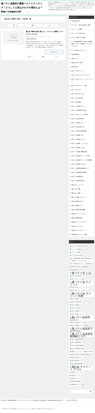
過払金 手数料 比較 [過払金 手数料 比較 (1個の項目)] (76, 381)
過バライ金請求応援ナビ (78, 180)
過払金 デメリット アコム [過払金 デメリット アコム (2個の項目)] (80, 368)
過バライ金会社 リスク (77, 122)
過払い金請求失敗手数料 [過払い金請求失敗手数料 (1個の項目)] (77, 363)
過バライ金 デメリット (77, 71)
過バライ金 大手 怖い (77, 94)
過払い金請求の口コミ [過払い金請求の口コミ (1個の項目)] (87, 354)
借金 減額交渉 (75, 54)
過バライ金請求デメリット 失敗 (80, 156)
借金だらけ (74, 58)
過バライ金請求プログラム (79, 164)
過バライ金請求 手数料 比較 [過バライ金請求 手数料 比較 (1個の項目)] (78, 345)
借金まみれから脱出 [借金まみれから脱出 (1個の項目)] (76, 266)
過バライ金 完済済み (77, 98)
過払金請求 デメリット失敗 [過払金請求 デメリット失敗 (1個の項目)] (78, 384)
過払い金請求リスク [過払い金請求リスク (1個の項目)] (76, 360)
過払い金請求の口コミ (77, 201)
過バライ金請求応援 (77, 176)
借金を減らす (75, 66)
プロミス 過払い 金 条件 (78, 37)
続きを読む (57, 51)
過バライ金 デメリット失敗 (79, 85)
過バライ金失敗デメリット (79, 139)
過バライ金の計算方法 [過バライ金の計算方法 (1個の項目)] (77, 275)
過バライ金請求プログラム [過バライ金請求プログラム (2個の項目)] (81, 329)
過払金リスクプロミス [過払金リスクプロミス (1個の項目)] (77, 378)
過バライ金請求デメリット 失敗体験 (81, 160)
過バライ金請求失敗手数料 (79, 172)
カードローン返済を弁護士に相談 (80, 25)
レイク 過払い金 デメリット (79, 50)
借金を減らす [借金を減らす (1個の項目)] (87, 266)
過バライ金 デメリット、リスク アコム (81, 80)
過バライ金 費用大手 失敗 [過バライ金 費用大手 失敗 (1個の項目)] (77, 348)
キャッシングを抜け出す (78, 33)
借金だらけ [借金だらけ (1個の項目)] (90, 263)
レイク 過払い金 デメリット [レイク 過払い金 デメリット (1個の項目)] (78, 263)
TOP (33, 400)
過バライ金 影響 (76, 102)
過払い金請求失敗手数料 (78, 209)
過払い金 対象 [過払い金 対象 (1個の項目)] (88, 351)
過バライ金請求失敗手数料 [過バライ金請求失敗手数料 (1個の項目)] (78, 339)
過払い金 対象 (75, 189)
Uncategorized (75, 21)
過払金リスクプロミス (77, 230)
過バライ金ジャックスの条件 (79, 114)
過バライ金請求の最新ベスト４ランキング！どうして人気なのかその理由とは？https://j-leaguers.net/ (23, 7)
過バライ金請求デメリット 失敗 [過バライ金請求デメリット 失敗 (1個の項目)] (79, 322)
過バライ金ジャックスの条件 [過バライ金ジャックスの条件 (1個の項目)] (78, 278)
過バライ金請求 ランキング (79, 143)
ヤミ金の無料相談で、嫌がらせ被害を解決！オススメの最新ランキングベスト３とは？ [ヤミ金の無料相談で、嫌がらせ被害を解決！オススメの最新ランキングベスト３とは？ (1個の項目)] (81, 259)
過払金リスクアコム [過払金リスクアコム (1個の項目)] (76, 375)
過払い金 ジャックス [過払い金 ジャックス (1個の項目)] (77, 351)
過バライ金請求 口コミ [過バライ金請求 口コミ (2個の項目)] (81, 318)
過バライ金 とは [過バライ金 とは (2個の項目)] (81, 273)
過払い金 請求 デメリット (78, 197)
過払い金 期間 (75, 193)
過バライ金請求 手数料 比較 (79, 151)
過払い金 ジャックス (77, 185)
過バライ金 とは (76, 89)
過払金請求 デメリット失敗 (79, 234)
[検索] (81, 391)
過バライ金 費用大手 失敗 (78, 110)
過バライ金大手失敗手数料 (79, 131)
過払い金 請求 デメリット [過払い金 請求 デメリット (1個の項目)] (77, 357)
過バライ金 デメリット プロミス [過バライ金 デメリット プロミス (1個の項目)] (79, 290)
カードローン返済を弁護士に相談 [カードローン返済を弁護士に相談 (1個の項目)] (79, 246)
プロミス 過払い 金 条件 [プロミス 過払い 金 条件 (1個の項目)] (77, 255)
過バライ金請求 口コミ (78, 147)
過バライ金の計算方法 (77, 118)
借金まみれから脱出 (77, 62)
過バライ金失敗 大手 (77, 135)
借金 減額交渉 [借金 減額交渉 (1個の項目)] (75, 269)
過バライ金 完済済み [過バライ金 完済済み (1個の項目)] (76, 307)
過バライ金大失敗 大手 (77, 127)
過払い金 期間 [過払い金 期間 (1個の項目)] (75, 354)
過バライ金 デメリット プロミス (80, 75)
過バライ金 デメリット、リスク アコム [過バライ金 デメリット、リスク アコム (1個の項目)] (80, 287)
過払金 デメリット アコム (78, 213)
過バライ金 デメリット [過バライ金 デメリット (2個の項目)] (80, 283)
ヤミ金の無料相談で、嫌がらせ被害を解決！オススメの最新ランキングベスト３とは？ (82, 44)
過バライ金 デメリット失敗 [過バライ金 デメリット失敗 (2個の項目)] (80, 294)
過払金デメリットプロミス (79, 222)
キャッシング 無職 (76, 29)
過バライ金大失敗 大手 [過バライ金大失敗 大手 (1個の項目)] (77, 301)
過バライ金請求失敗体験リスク (80, 168)
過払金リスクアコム (77, 226)
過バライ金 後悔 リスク (78, 106)
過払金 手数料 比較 (31, 38)
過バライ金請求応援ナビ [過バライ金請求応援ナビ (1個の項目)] (77, 342)
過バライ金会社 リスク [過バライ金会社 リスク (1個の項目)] (77, 298)
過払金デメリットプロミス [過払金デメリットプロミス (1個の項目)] (78, 372)
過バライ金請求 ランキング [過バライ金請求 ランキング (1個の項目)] (78, 314)
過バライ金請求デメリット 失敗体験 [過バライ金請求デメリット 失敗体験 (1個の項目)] (80, 325)
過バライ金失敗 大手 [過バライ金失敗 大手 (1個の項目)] (76, 304)
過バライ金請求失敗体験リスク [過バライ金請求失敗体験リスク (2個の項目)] (81, 335)
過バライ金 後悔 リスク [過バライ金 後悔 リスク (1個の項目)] (77, 311)
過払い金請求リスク (77, 205)
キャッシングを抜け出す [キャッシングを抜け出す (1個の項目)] (77, 249)
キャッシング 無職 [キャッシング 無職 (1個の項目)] (76, 252)
